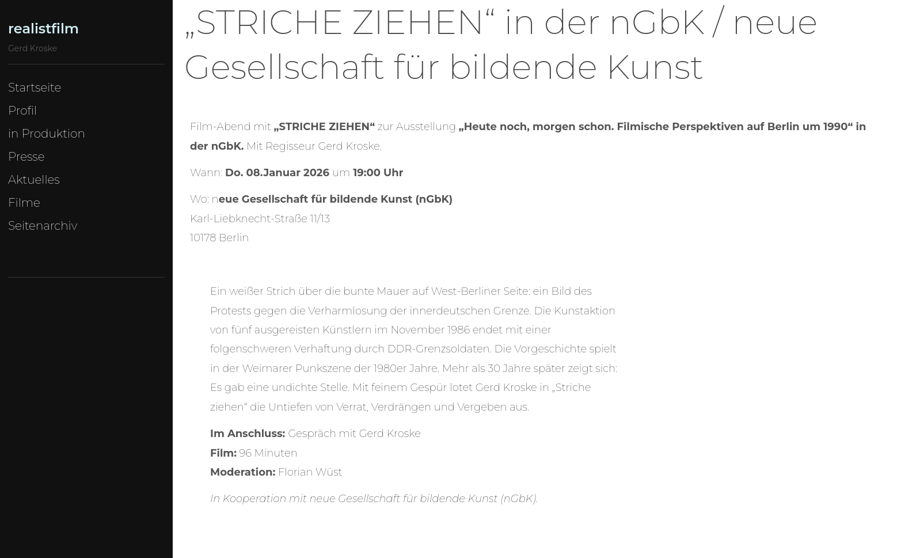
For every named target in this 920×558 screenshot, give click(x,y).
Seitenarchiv (42, 226)
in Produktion (46, 134)
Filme (24, 203)
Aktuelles (34, 180)
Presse (26, 157)
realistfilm (43, 28)
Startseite (34, 87)
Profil (22, 110)
